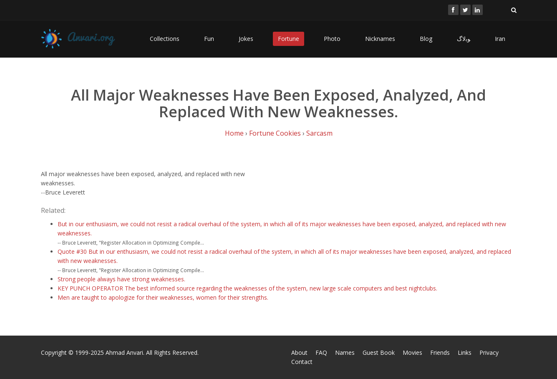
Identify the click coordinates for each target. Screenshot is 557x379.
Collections (164, 39)
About (299, 352)
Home (234, 133)
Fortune (288, 39)
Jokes (246, 39)
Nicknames (380, 39)
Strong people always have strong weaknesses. (121, 279)
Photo (332, 39)
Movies (412, 352)
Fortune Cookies (275, 133)
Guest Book (379, 352)
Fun (209, 39)
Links (464, 352)
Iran (500, 39)
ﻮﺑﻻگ (463, 39)
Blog (426, 39)
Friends (440, 352)
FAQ (321, 352)
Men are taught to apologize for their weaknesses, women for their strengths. (163, 297)
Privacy (489, 352)
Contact (302, 362)
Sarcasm (319, 133)
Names (345, 352)
